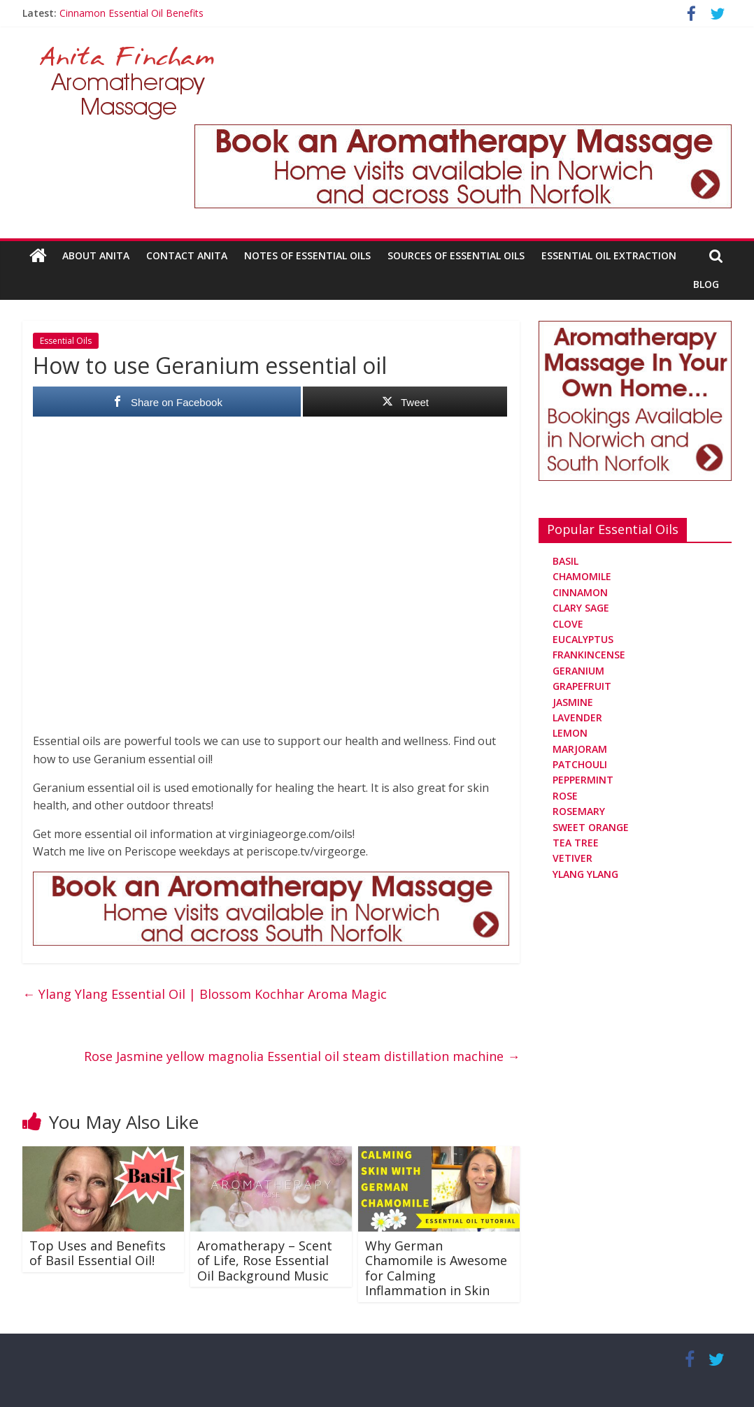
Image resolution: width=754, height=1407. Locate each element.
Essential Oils (66, 341)
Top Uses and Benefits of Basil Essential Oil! (97, 1253)
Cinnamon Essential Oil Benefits (131, 13)
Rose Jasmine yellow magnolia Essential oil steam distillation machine (302, 1056)
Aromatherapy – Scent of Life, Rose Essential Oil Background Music (264, 1260)
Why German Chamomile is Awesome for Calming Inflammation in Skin (436, 1268)
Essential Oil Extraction (608, 255)
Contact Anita (186, 255)
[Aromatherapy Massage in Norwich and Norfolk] (463, 132)
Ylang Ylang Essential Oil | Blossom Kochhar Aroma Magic (204, 994)
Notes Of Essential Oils (307, 255)
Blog (706, 284)
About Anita (95, 255)
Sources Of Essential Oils (456, 255)
